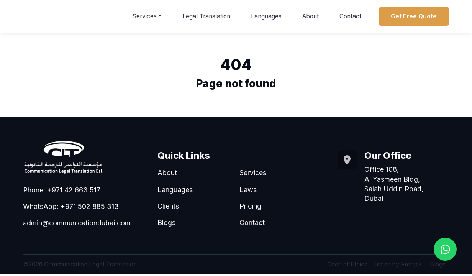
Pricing (250, 206)
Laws (248, 190)
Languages (266, 16)
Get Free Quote (414, 16)
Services (144, 16)
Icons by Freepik (398, 264)
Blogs (166, 223)
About (310, 16)
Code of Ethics (347, 264)
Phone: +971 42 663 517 (61, 190)
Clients (168, 206)
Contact (350, 16)
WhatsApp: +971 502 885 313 (71, 206)
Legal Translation (206, 16)
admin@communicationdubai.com (77, 223)
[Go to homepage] (79, 157)
